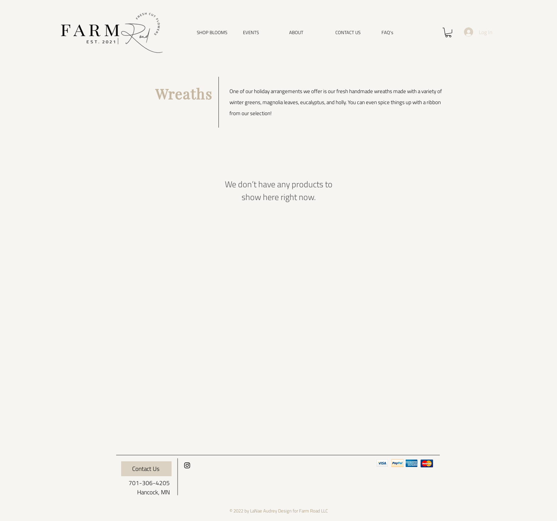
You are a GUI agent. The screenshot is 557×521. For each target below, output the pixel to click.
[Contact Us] (146, 468)
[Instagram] (187, 465)
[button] (214, 32)
